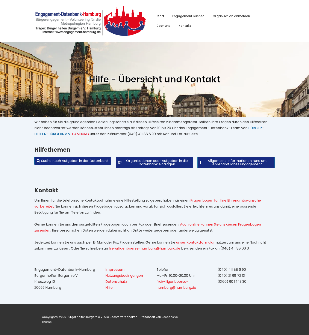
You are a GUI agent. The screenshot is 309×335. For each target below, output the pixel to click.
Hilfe (109, 287)
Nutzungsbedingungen (124, 275)
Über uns (163, 26)
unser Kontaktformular (195, 242)
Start (160, 16)
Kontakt (185, 26)
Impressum (114, 269)
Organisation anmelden (231, 16)
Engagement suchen (188, 16)
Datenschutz (116, 281)
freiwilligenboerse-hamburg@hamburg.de (144, 248)
